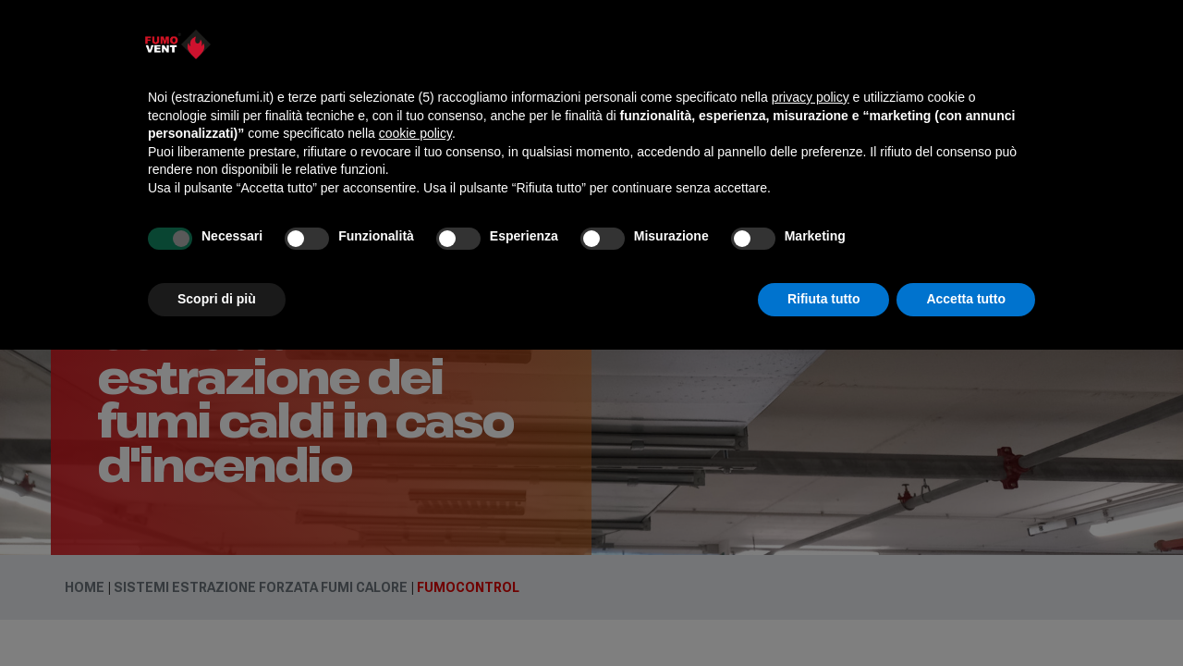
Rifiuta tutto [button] (823, 298)
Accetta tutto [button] (966, 298)
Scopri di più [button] (216, 298)
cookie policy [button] (415, 133)
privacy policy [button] (810, 97)
